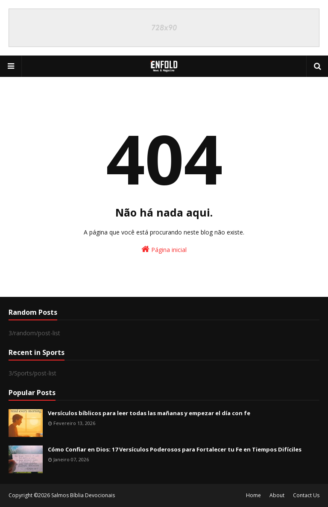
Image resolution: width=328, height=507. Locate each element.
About (276, 495)
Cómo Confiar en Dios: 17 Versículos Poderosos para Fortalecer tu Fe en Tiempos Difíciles (175, 449)
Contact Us (306, 495)
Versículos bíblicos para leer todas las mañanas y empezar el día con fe (149, 413)
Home (253, 495)
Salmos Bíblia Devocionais (83, 495)
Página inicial (164, 249)
